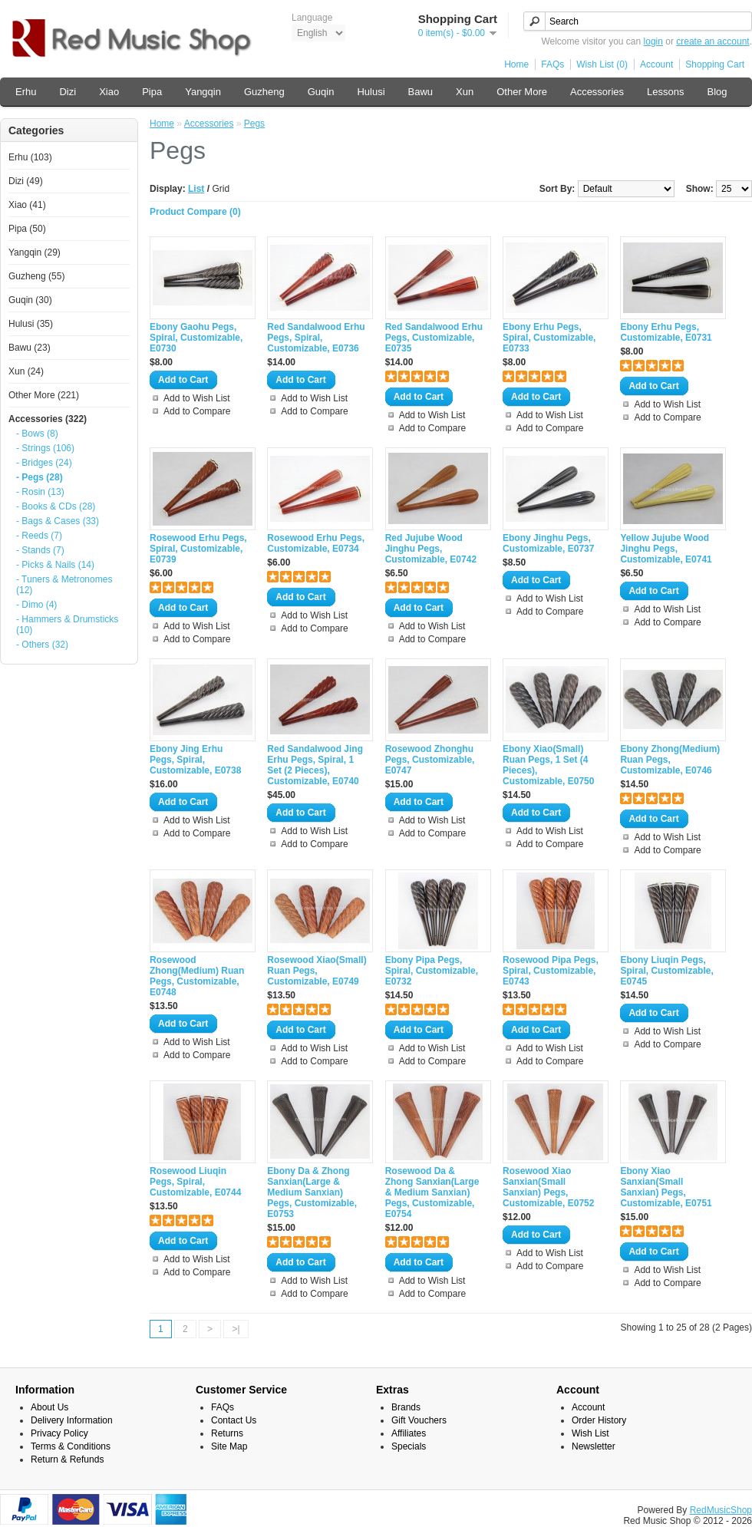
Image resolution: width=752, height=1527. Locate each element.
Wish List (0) (602, 64)
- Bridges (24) (44, 462)
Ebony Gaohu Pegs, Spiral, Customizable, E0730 (196, 338)
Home (516, 64)
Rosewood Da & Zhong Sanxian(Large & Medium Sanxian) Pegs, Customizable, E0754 (432, 1192)
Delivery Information (72, 1420)
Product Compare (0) (195, 211)
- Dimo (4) (36, 604)
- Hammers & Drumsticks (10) (67, 624)
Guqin (321, 91)
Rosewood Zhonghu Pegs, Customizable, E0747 (430, 760)
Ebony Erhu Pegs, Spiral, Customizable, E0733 (549, 338)
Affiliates (408, 1433)
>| (235, 1329)
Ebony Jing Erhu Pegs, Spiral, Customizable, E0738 (195, 760)
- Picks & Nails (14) (55, 564)
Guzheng (264, 91)
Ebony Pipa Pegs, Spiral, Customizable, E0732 (431, 971)
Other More (521, 91)
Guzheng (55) (36, 276)
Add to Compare (196, 411)
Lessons (665, 91)
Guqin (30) (30, 300)
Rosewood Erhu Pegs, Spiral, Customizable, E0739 (198, 549)
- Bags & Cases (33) (57, 521)
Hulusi (370, 91)
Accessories (597, 91)
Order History (599, 1420)
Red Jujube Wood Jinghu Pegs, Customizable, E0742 (431, 549)
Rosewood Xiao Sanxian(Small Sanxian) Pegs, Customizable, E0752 (548, 1187)
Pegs (254, 123)
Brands (406, 1407)
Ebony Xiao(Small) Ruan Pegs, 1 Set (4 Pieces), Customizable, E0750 (548, 765)
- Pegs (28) (39, 477)
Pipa (152, 91)
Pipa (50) (27, 228)
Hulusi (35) (30, 323)
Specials (408, 1446)
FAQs (552, 64)
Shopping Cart (714, 64)
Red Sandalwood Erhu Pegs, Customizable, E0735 (434, 338)
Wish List (590, 1433)
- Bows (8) (37, 433)
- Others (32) (42, 644)
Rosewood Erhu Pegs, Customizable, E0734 (315, 543)
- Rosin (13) (40, 491)
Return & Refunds (67, 1459)
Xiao (109, 91)
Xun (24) (26, 371)
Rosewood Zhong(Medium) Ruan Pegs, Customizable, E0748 (197, 976)
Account (656, 64)
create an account (712, 41)
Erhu (25, 91)
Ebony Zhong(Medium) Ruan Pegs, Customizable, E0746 (670, 760)
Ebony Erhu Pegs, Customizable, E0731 (665, 332)
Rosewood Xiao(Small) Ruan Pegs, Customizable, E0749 (316, 971)
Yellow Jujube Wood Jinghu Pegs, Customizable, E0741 (665, 549)
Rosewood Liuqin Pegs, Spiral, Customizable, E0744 (195, 1182)
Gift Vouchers (419, 1420)
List (196, 188)
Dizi (67, 91)
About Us (49, 1407)
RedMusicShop (721, 1510)
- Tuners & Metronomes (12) (64, 584)
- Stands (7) (40, 550)
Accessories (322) (47, 419)
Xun (464, 91)
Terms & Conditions (70, 1446)
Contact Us (233, 1420)
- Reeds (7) (39, 535)
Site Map (229, 1446)
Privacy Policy (59, 1433)
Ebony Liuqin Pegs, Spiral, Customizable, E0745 (666, 971)
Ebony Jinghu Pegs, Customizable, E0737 (548, 543)
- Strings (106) (45, 448)
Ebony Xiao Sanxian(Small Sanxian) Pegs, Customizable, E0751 (665, 1187)
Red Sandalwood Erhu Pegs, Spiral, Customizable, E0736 (315, 338)
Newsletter (593, 1446)
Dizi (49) (25, 181)
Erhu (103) (30, 157)
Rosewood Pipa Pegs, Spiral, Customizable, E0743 (551, 971)
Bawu (421, 91)
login (653, 41)
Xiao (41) (27, 205)
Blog (717, 91)
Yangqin (203, 91)
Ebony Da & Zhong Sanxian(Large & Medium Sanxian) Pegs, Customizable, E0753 (312, 1192)
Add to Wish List (196, 398)
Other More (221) (43, 395)
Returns (227, 1433)
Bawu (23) (29, 347)
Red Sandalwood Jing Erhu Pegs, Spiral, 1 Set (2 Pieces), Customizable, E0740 (315, 765)
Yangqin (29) (34, 252)
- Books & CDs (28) (55, 506)
